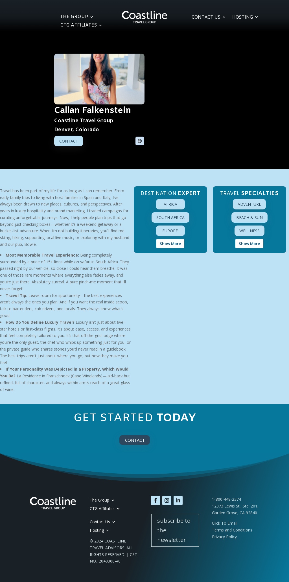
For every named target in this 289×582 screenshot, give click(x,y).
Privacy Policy (224, 536)
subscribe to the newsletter (174, 530)
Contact (68, 141)
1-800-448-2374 (226, 499)
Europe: (170, 230)
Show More (170, 243)
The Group (74, 17)
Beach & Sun (249, 217)
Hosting (242, 17)
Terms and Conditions (232, 530)
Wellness (249, 230)
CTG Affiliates (78, 25)
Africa (170, 204)
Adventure (249, 204)
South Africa (170, 217)
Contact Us (206, 17)
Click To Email (224, 523)
